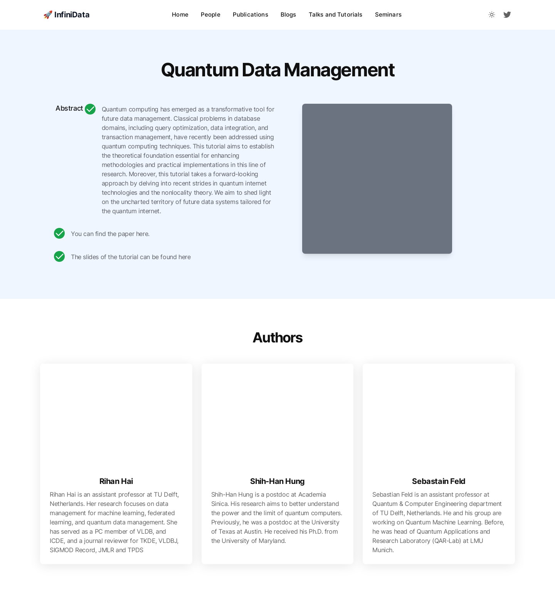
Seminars (388, 14)
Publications (250, 14)
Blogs (288, 14)
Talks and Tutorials (336, 14)
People (210, 14)
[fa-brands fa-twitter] (507, 14)
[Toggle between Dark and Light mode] (492, 14)
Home (180, 14)
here (142, 234)
